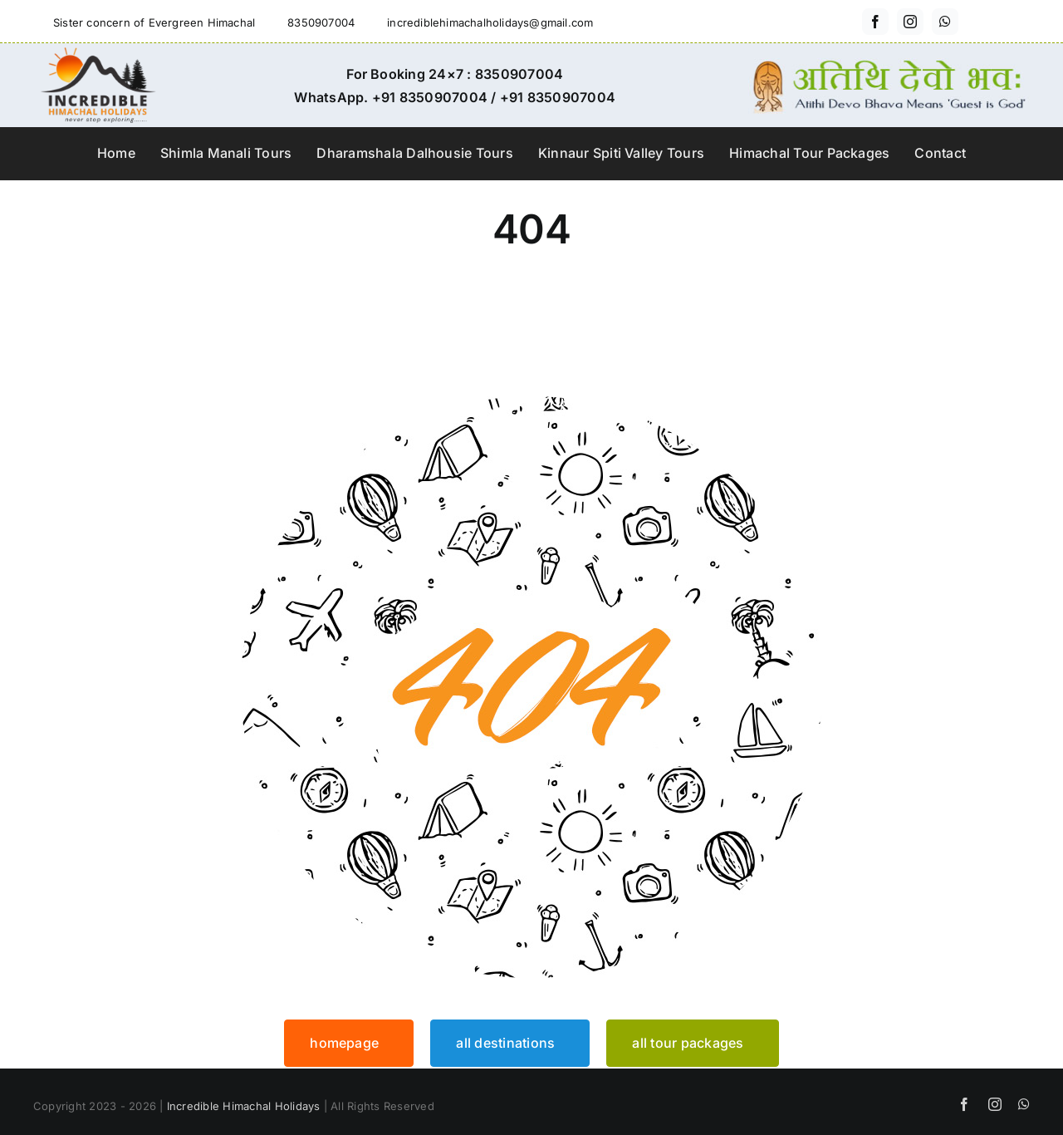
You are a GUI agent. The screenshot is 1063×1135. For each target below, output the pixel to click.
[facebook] (875, 21)
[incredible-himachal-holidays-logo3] (97, 54)
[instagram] (910, 21)
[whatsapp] (945, 21)
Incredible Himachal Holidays (244, 1106)
